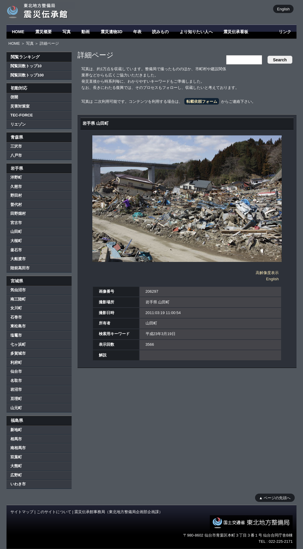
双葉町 (16, 457)
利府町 (16, 362)
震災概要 (43, 31)
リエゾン (18, 124)
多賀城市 (18, 353)
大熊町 (16, 466)
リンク (285, 31)
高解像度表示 (267, 273)
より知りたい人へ (196, 31)
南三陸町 (18, 299)
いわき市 (18, 484)
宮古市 (16, 222)
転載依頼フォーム (201, 101)
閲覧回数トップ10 (25, 66)
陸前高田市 (20, 268)
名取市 (16, 380)
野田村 (16, 195)
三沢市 (16, 146)
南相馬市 (18, 448)
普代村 (16, 204)
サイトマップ (21, 512)
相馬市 (16, 439)
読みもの (160, 31)
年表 (137, 31)
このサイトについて (54, 512)
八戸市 (16, 155)
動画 (85, 31)
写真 (66, 31)
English (283, 9)
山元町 (16, 408)
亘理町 (16, 398)
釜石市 (16, 250)
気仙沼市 (18, 290)
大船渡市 (18, 259)
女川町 (16, 308)
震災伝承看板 (235, 31)
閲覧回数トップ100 (27, 75)
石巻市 (16, 317)
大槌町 (16, 241)
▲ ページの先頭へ (275, 497)
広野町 (16, 475)
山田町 (16, 231)
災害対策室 (20, 106)
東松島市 (18, 326)
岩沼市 (16, 389)
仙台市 (16, 371)
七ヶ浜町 (18, 344)
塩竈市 (16, 335)
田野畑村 (18, 213)
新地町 (16, 430)
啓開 (14, 97)
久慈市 (16, 186)
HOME (18, 31)
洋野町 (16, 177)
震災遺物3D (112, 31)
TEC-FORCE (21, 115)
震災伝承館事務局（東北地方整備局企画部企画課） (118, 512)
